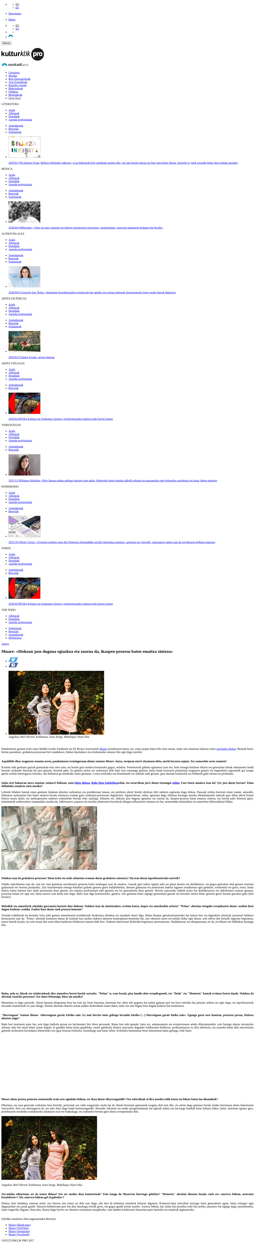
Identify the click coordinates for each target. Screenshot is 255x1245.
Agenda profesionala (20, 119)
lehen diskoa (82, 782)
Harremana (14, 13)
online (176, 782)
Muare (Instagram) (19, 1231)
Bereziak (13, 128)
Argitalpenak (15, 125)
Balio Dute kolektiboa (104, 782)
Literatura (14, 72)
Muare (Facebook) (19, 1234)
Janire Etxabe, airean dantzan (31, 357)
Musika (12, 75)
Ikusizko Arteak (17, 85)
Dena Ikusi (14, 98)
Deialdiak (13, 116)
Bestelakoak (15, 94)
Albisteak (13, 113)
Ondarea (13, 91)
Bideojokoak (15, 88)
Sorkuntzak (14, 132)
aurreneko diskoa (226, 748)
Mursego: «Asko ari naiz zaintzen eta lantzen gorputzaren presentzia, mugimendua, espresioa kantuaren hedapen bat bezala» (85, 227)
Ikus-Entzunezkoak (19, 78)
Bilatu (11, 19)
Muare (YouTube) (18, 1228)
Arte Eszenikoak (17, 82)
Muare (103, 748)
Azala (11, 110)
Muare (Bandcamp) (19, 1224)
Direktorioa (15, 637)
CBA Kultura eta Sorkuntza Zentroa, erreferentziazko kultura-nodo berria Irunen (60, 418)
